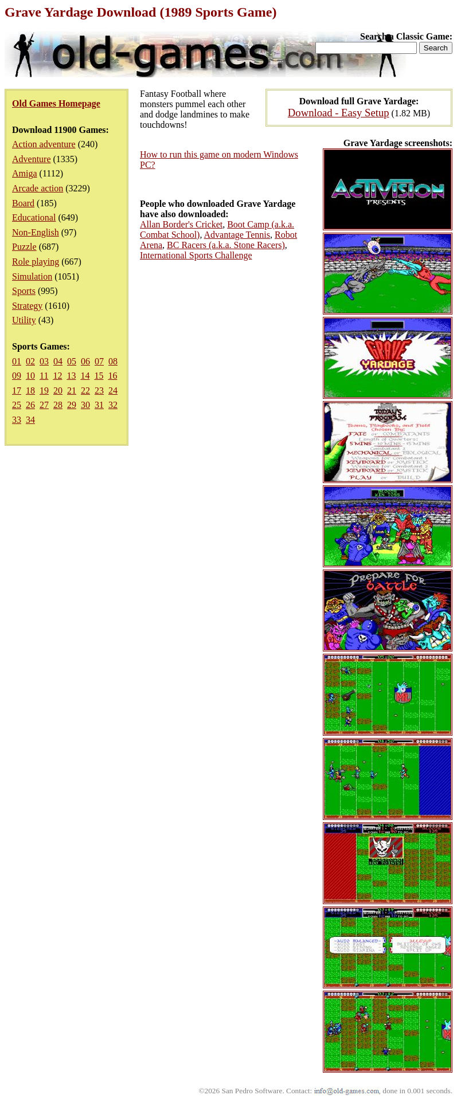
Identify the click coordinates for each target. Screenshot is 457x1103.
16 (112, 375)
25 (16, 405)
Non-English (35, 232)
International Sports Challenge (196, 255)
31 (99, 405)
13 (71, 375)
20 (58, 390)
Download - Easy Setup (338, 113)
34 (30, 420)
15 (98, 375)
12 (57, 375)
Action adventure (44, 144)
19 (44, 390)
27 (44, 405)
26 (30, 405)
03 (44, 361)
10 (30, 375)
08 (113, 361)
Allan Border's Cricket (181, 224)
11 (44, 375)
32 (113, 405)
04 (58, 361)
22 (85, 390)
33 (16, 420)
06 (85, 361)
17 (16, 390)
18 (30, 390)
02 (30, 361)
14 (84, 375)
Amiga (24, 173)
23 (99, 390)
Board (23, 203)
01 (16, 361)
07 (99, 361)
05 (71, 361)
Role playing (35, 261)
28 (58, 405)
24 (113, 390)
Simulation (32, 276)
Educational (34, 217)
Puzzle (24, 247)
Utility (24, 320)
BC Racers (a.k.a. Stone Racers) (226, 245)
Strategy (27, 306)
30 (85, 405)
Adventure (31, 159)
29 (71, 405)
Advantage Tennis (237, 235)
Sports (24, 291)
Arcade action (37, 188)
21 (71, 390)
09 (16, 375)
